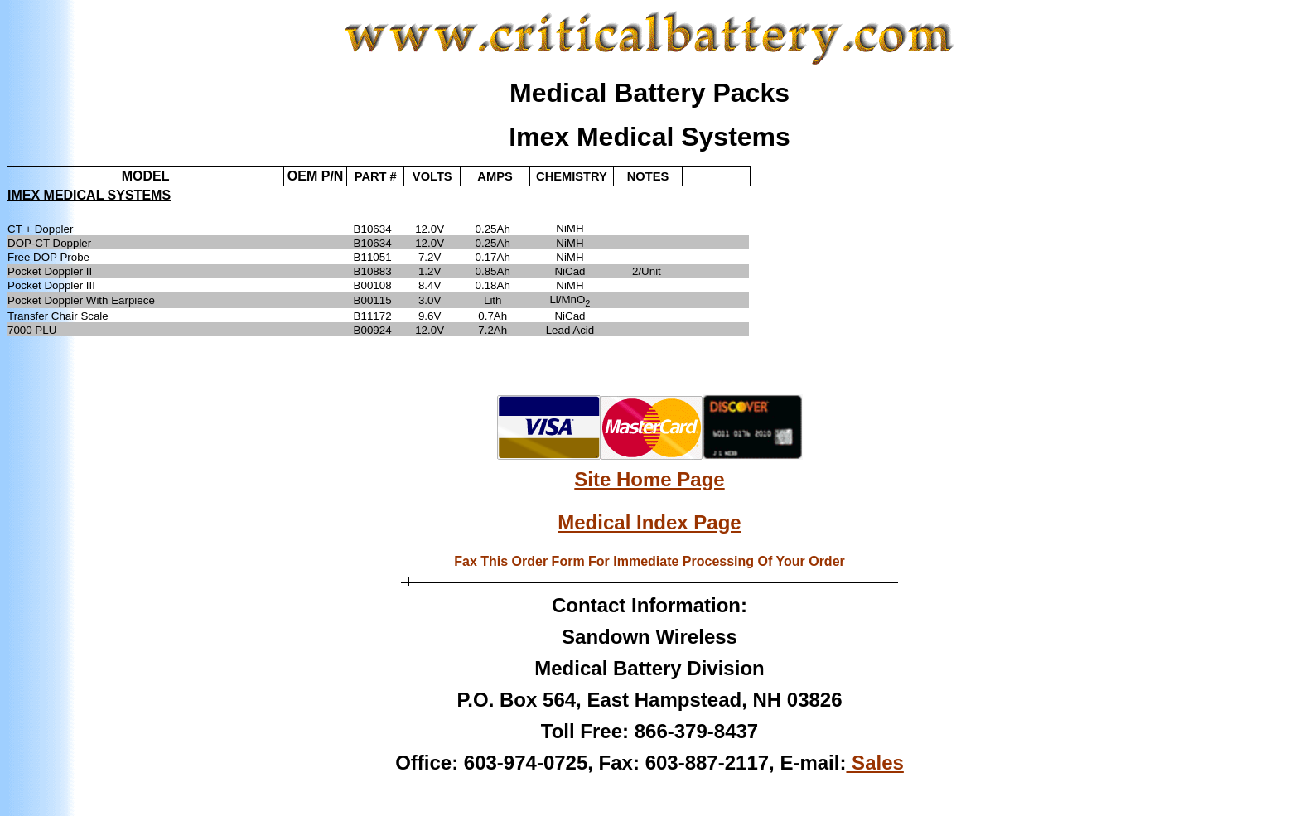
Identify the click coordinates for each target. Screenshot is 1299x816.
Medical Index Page (649, 522)
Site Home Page (649, 479)
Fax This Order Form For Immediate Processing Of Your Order (649, 561)
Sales (874, 762)
